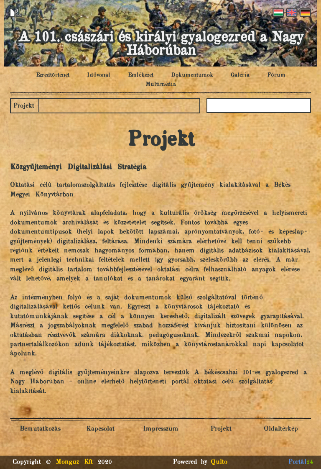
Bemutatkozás (40, 429)
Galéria (240, 75)
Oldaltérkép (281, 429)
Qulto (219, 462)
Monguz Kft (74, 462)
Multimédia (160, 84)
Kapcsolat (100, 429)
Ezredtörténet (52, 75)
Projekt (23, 106)
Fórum (276, 75)
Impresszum (160, 429)
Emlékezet (140, 75)
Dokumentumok (192, 75)
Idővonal (98, 75)
